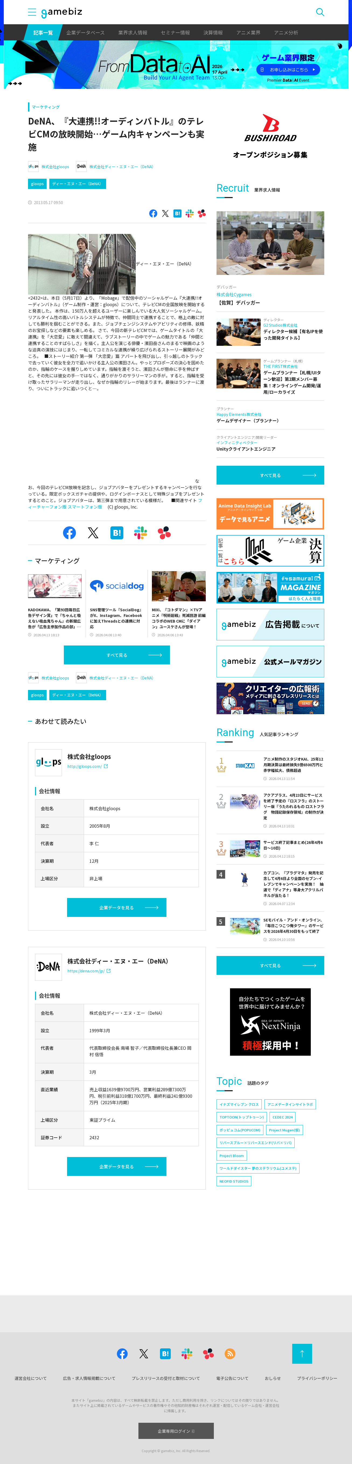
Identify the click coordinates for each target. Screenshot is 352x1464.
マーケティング (46, 107)
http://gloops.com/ (87, 766)
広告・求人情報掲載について (89, 1378)
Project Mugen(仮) (284, 1204)
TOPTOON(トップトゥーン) (241, 1191)
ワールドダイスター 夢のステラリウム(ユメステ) (258, 1242)
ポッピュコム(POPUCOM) (239, 1204)
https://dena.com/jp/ (88, 970)
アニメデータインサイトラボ (290, 1178)
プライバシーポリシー (317, 1378)
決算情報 (213, 32)
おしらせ (273, 1378)
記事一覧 (43, 32)
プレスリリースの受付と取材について (166, 1378)
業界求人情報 (132, 32)
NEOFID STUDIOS (233, 1255)
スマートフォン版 (85, 506)
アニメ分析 (286, 32)
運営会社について (31, 1378)
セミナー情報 (175, 32)
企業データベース (85, 32)
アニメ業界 (248, 32)
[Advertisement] (270, 209)
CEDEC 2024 (282, 1191)
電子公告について (232, 1378)
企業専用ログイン (176, 1431)
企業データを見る (116, 907)
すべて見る (116, 655)
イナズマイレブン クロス (239, 1178)
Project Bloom (231, 1229)
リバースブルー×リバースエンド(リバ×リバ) (255, 1216)
